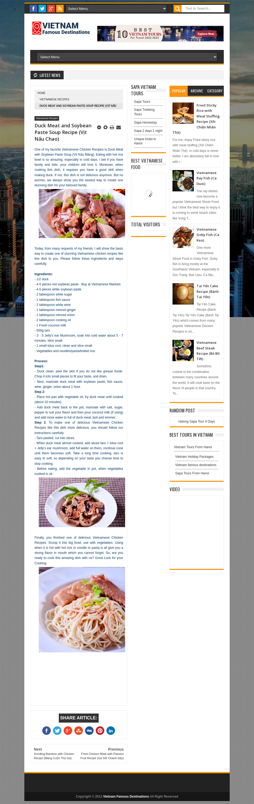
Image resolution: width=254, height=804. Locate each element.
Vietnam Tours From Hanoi (193, 447)
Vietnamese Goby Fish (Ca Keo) (208, 235)
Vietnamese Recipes (54, 99)
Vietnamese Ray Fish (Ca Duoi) (207, 178)
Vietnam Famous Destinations (126, 796)
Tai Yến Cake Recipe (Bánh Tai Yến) (208, 291)
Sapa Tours (142, 102)
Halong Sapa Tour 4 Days (196, 421)
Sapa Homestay (145, 122)
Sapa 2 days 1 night (148, 131)
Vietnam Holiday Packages (196, 458)
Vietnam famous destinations (195, 465)
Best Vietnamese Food (147, 163)
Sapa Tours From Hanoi (192, 473)
